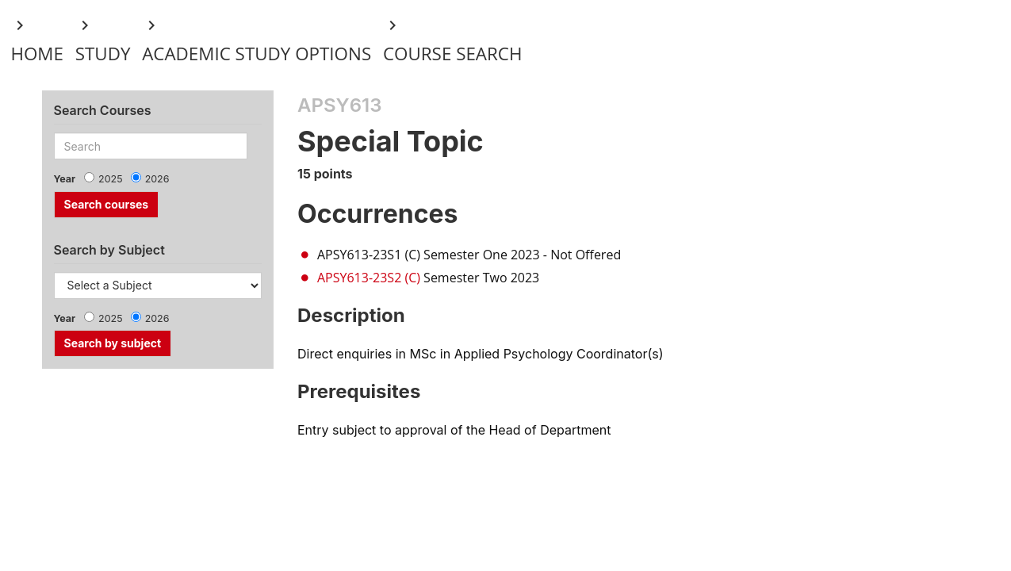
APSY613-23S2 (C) (368, 277)
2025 (110, 179)
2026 (157, 179)
